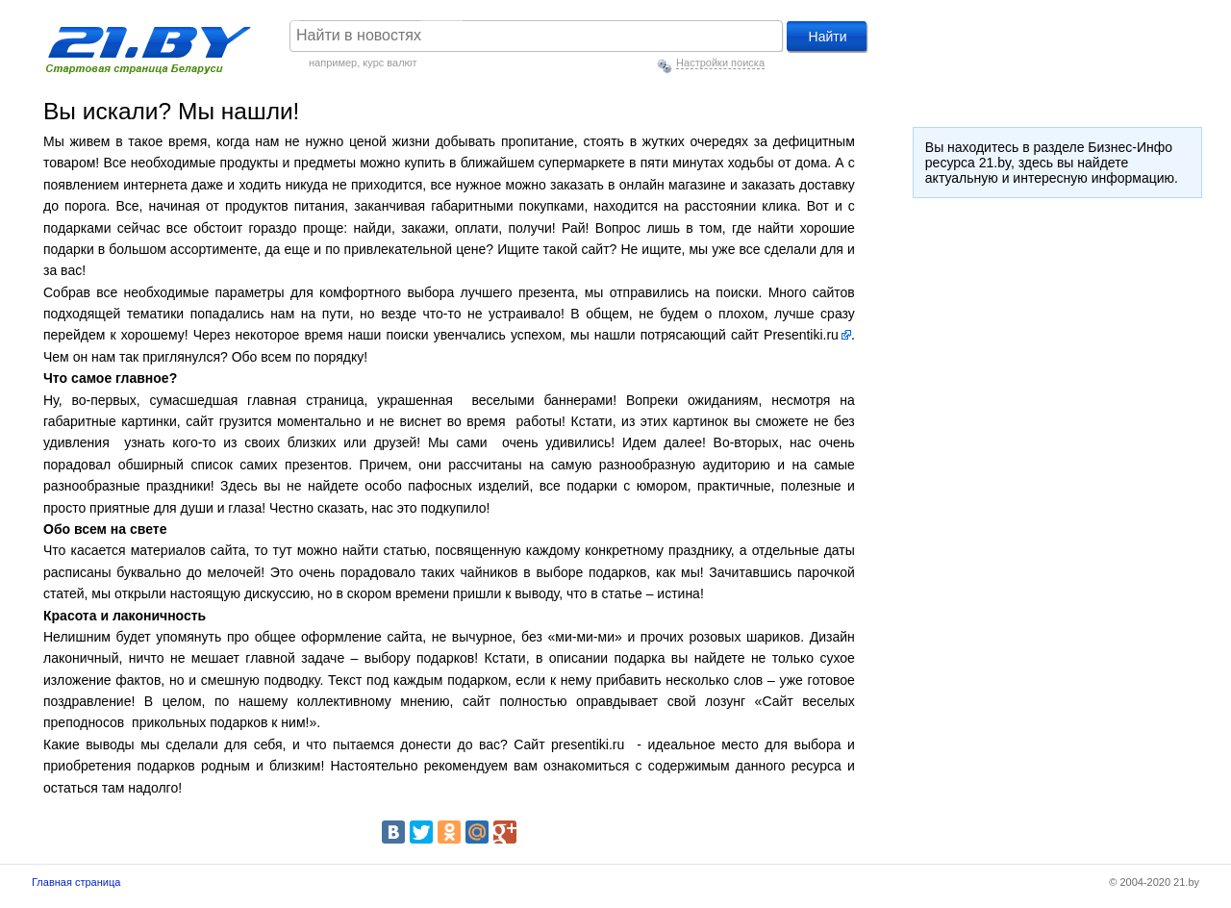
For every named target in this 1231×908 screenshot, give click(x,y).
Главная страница (76, 882)
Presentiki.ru (801, 334)
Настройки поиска (720, 62)
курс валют (389, 62)
